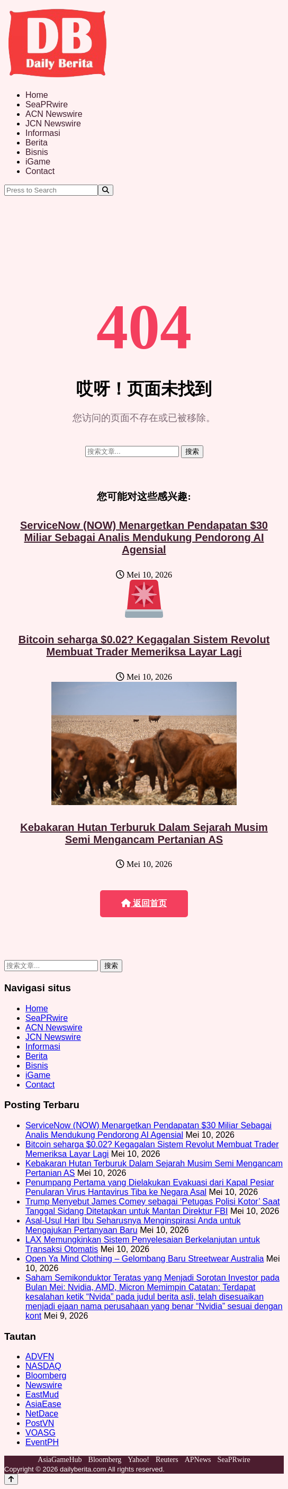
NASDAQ (43, 1366)
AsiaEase (43, 1404)
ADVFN (39, 1356)
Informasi (42, 133)
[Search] (105, 190)
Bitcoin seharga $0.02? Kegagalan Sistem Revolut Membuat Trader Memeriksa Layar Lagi (144, 645)
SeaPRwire (46, 104)
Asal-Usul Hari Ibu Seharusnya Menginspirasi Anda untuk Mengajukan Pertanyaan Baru (132, 1225)
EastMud (42, 1394)
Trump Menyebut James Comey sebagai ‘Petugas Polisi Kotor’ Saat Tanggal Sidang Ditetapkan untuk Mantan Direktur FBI (152, 1206)
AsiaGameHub (60, 1460)
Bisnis (36, 152)
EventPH (42, 1442)
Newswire (43, 1385)
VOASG (40, 1432)
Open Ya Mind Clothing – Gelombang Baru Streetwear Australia (144, 1258)
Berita (36, 142)
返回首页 (144, 903)
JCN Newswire (53, 123)
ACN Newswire (54, 113)
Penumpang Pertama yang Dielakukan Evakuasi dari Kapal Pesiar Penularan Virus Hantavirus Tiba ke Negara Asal (149, 1187)
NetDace (41, 1413)
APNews (198, 1460)
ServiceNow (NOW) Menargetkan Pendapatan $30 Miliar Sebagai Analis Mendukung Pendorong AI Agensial (144, 537)
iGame (37, 161)
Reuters (167, 1460)
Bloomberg (45, 1375)
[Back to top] (11, 1479)
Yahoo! (138, 1460)
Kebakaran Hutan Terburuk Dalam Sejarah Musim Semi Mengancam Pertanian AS (144, 833)
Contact (40, 171)
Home (36, 94)
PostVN (39, 1423)
